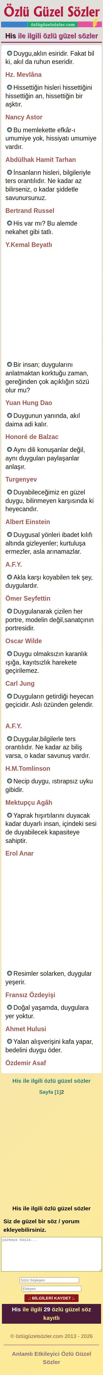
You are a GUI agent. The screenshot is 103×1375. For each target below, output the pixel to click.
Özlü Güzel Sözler (51, 14)
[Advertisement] (51, 305)
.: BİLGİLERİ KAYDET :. (51, 1298)
